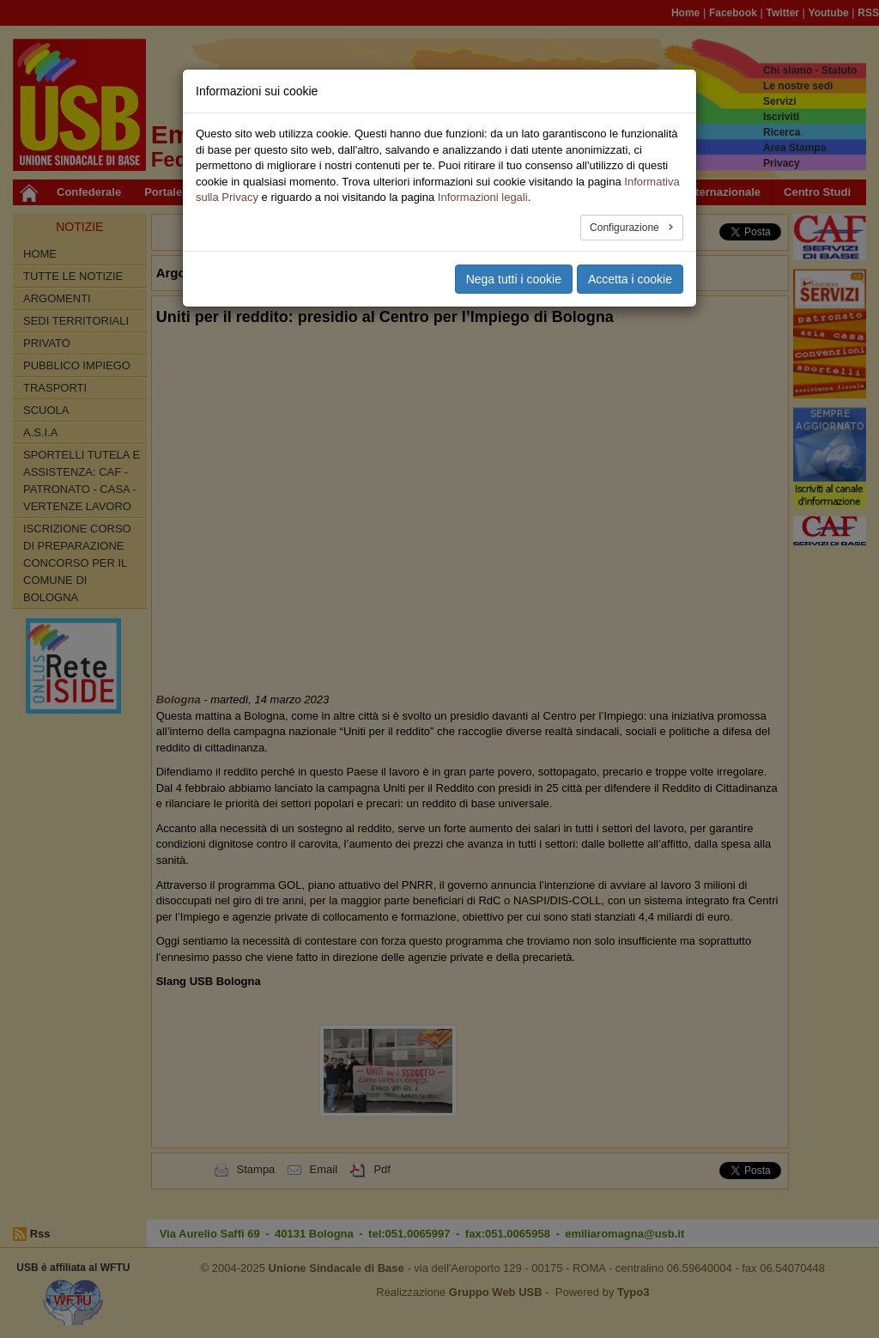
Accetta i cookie (630, 279)
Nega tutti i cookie (513, 279)
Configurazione (626, 228)
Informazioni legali (483, 197)
